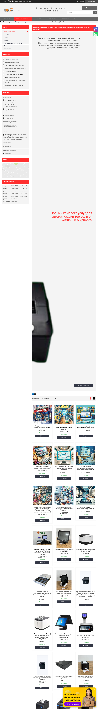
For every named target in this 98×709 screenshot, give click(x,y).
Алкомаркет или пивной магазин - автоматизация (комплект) (64, 427)
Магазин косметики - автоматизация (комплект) (42, 467)
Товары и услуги (22, 19)
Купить (43, 436)
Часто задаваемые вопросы (13, 43)
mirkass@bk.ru (9, 116)
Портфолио (8, 49)
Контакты (52, 19)
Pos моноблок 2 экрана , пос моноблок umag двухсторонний (64, 635)
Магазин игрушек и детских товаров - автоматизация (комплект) (64, 468)
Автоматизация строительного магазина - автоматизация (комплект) (85, 468)
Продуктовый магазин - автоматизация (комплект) (42, 426)
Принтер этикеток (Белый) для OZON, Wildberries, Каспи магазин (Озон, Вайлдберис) (42, 636)
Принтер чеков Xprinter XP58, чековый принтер (85, 677)
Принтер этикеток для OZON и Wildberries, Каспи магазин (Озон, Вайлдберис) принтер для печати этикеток (85, 594)
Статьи (6, 34)
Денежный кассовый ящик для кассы (64, 677)
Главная (7, 19)
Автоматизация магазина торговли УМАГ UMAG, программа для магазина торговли (42, 552)
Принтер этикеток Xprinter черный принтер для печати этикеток (42, 677)
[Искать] (95, 12)
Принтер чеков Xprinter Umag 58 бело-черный (85, 550)
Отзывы (6, 40)
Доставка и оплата (69, 19)
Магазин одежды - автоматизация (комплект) (85, 426)
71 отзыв (81, 1)
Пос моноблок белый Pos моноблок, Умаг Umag (64, 592)
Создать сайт (22, 1)
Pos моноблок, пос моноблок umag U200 (64, 550)
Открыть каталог (83, 385)
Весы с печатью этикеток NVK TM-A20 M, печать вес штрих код (85, 635)
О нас (39, 19)
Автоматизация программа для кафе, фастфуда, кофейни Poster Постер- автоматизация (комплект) (42, 509)
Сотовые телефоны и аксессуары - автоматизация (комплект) (64, 508)
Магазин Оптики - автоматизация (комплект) (85, 508)
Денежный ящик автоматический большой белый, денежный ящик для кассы (42, 594)
